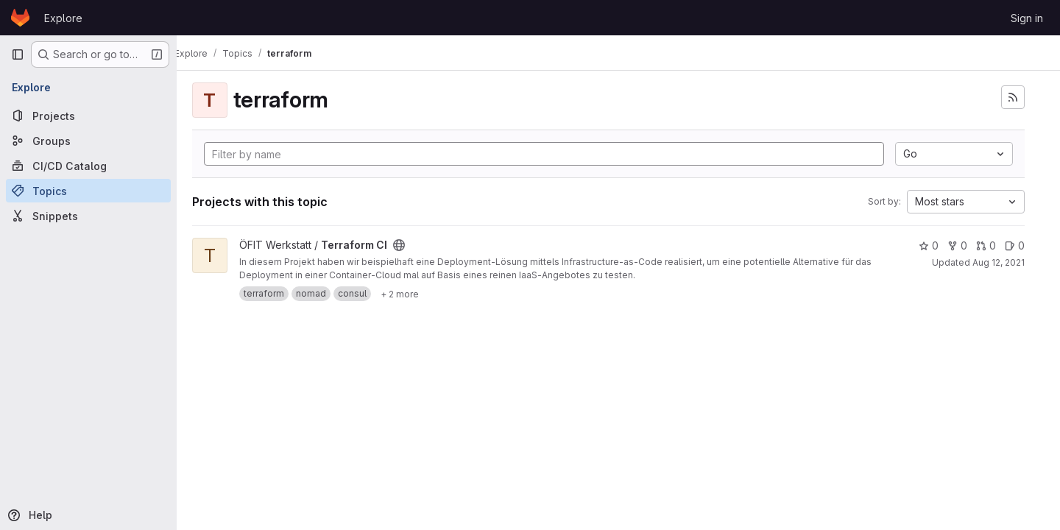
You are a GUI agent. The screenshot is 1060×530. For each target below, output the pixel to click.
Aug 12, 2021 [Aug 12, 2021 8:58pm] (998, 262)
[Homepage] (20, 17)
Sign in (1027, 18)
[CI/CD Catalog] (88, 165)
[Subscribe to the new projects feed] (1013, 97)
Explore (63, 18)
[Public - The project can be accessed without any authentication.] (419, 245)
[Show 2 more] (419, 294)
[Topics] (88, 190)
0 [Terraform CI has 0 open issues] (1015, 245)
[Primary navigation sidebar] (17, 54)
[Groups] (88, 140)
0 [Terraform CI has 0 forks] (957, 245)
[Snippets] (88, 215)
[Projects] (88, 115)
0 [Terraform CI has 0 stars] (929, 245)
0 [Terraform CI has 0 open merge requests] (986, 245)
